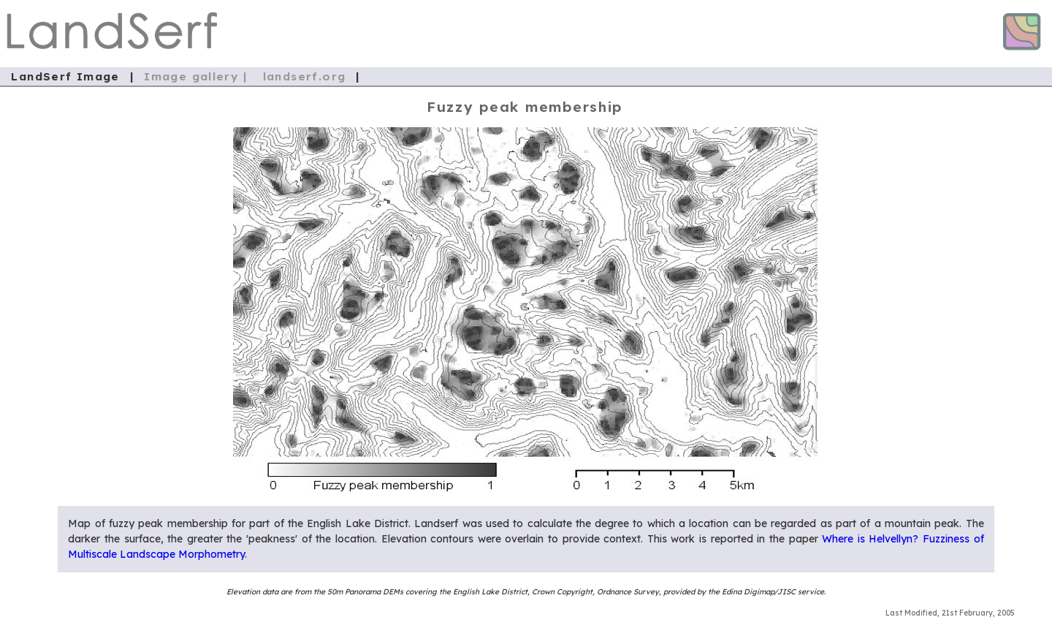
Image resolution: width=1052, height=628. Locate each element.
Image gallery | (197, 76)
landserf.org (304, 76)
